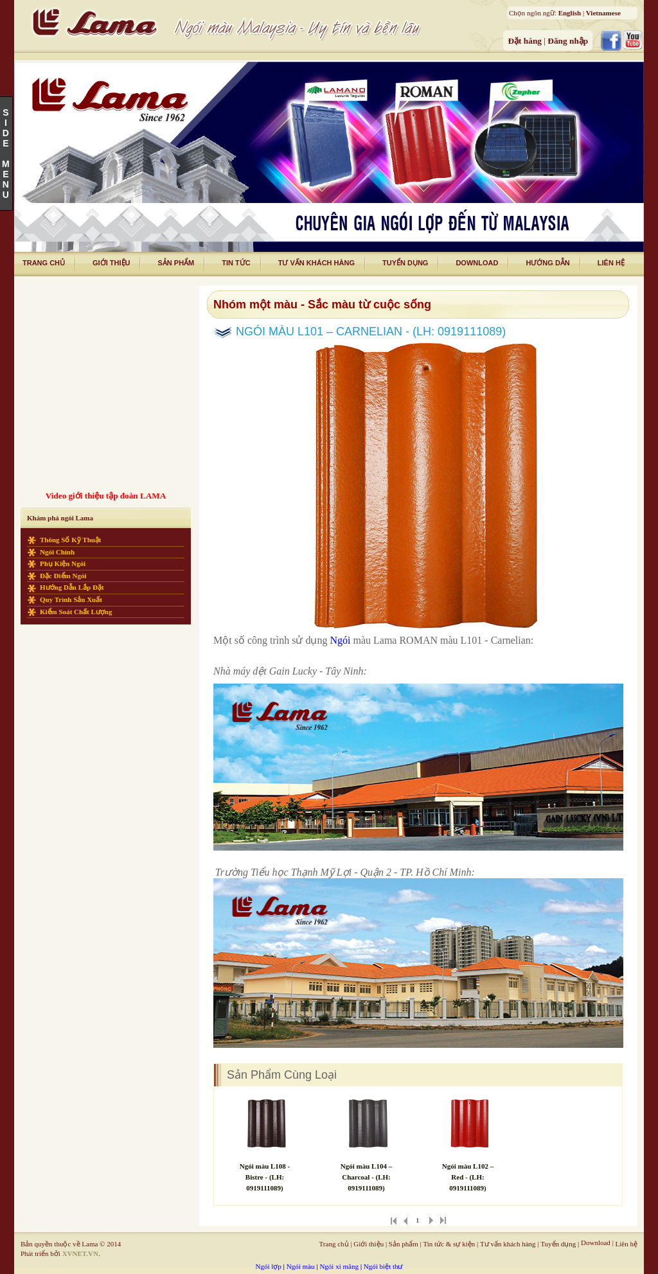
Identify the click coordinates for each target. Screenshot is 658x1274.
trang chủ (43, 263)
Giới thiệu (368, 1244)
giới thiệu (111, 263)
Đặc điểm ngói (63, 575)
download (477, 263)
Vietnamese (603, 13)
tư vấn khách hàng (316, 263)
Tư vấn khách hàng (508, 1244)
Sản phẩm (175, 263)
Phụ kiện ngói (62, 563)
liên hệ (611, 263)
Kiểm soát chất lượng (76, 611)
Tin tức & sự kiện (449, 1244)
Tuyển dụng (558, 1244)
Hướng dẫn (547, 263)
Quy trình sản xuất (71, 599)
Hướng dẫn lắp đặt (72, 587)
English (569, 13)
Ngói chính (57, 552)
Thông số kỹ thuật (71, 540)
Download (595, 1242)
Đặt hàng (526, 41)
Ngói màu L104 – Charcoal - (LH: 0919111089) (366, 1177)
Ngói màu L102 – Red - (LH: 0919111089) (468, 1177)
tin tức (236, 263)
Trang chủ (334, 1244)
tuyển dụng (405, 263)
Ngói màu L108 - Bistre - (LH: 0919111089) (265, 1177)
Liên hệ (626, 1244)
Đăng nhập (567, 41)
